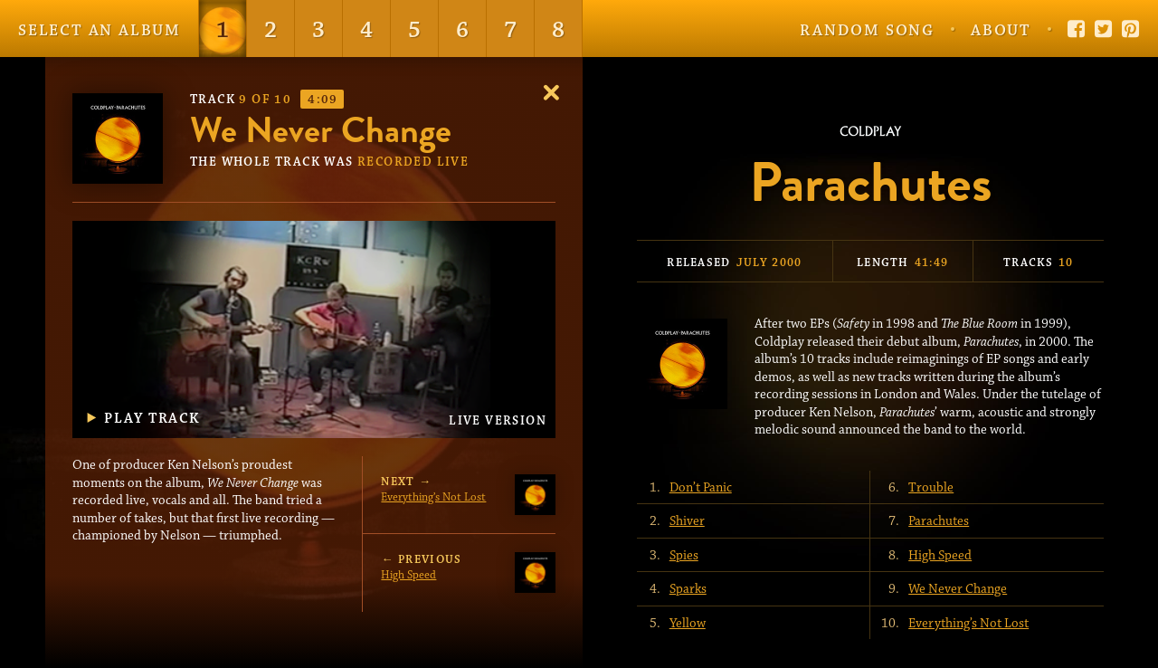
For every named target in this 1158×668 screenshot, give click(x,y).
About (1001, 31)
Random (867, 31)
